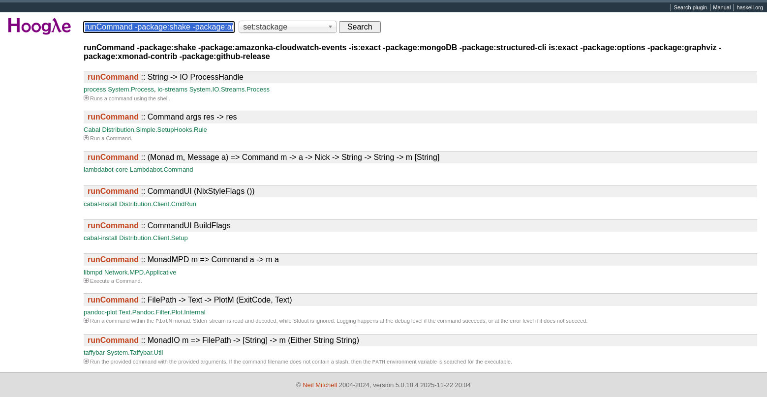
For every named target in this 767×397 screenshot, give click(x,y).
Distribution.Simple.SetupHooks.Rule (154, 129)
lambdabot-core (106, 169)
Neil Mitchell (320, 385)
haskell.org (749, 8)
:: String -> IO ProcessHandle (166, 77)
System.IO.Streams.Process (229, 89)
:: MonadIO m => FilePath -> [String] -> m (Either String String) (223, 341)
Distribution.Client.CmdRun (157, 204)
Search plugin (690, 8)
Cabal (92, 129)
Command (118, 138)
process (95, 89)
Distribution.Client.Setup (153, 238)
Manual (722, 8)
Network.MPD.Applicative (140, 272)
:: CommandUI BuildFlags (159, 225)
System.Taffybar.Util (135, 353)
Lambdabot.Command (161, 169)
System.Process (131, 89)
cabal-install (101, 204)
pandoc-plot (100, 312)
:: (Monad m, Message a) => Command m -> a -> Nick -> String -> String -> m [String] (263, 157)
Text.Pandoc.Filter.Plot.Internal (162, 312)
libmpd (93, 272)
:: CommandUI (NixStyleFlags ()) (171, 191)
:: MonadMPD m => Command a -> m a (183, 259)
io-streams (172, 89)
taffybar (94, 353)
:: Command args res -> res (162, 117)
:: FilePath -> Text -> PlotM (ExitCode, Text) (190, 300)
